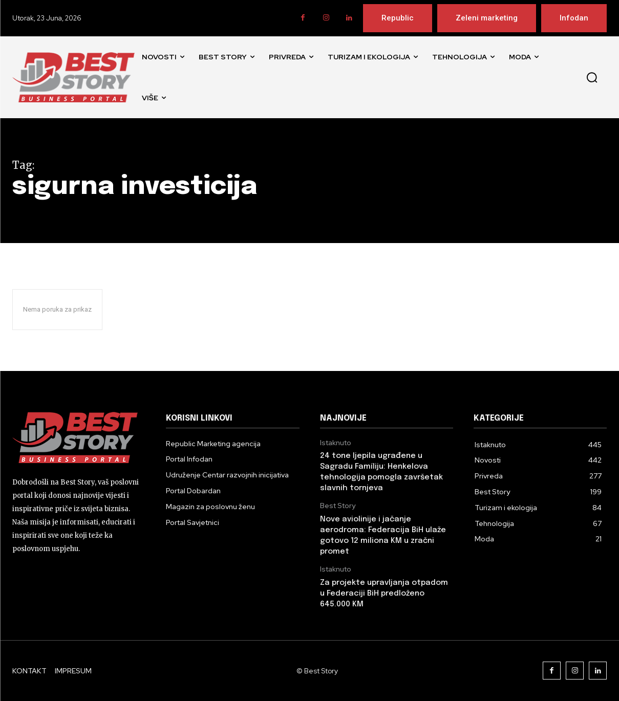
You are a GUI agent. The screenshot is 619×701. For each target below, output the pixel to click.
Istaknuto (335, 443)
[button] (592, 77)
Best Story (337, 505)
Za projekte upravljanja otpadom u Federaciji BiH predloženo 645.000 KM (384, 593)
